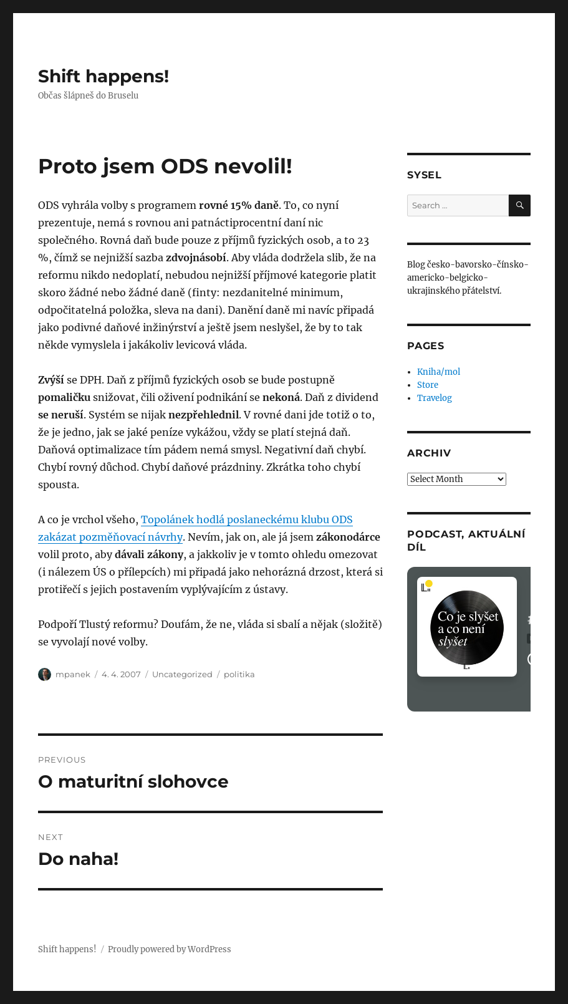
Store (427, 385)
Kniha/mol (438, 372)
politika (239, 674)
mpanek (72, 674)
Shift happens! (103, 76)
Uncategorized (182, 674)
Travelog (434, 398)
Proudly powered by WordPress (169, 949)
